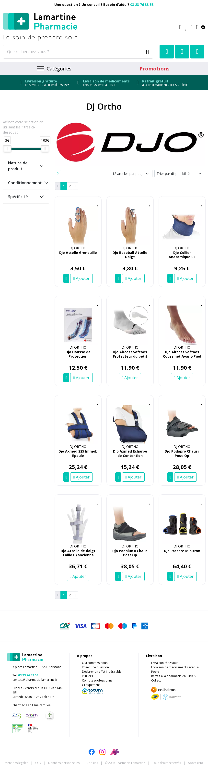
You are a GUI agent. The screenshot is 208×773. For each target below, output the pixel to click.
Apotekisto (195, 763)
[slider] (7, 148)
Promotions (154, 68)
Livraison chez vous (164, 663)
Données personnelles (64, 763)
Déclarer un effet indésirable (102, 672)
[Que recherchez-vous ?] (73, 51)
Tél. (25, 675)
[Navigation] (53, 68)
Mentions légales (16, 763)
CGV (38, 763)
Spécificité (18, 196)
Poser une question (95, 667)
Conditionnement (25, 182)
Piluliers (87, 676)
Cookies (92, 763)
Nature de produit (18, 165)
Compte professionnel (97, 680)
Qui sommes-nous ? (95, 663)
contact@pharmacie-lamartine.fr (35, 680)
